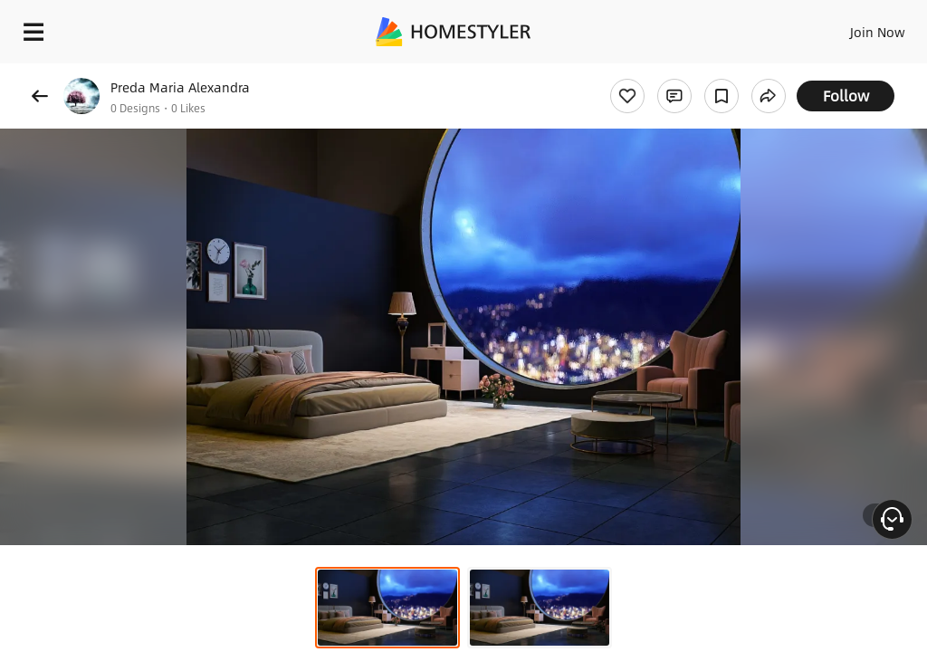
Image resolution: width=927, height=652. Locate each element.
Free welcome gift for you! (695, 72)
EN (853, 27)
